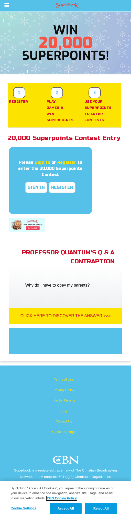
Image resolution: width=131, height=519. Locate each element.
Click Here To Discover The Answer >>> (65, 316)
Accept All (66, 508)
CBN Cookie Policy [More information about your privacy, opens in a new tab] (62, 498)
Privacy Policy (63, 390)
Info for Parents (63, 400)
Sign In (42, 162)
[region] (65, 500)
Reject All (101, 508)
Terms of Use (64, 379)
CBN (66, 461)
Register (66, 162)
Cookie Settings (63, 432)
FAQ (63, 411)
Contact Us (64, 421)
